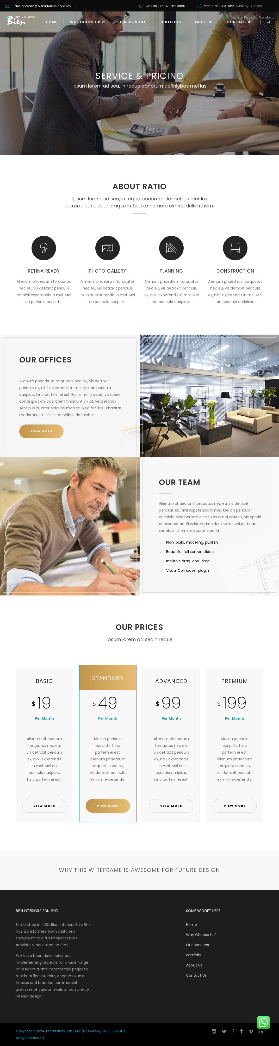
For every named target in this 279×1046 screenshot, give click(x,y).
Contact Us (196, 975)
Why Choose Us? (201, 934)
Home (191, 924)
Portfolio (193, 955)
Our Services (197, 944)
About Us (194, 965)
